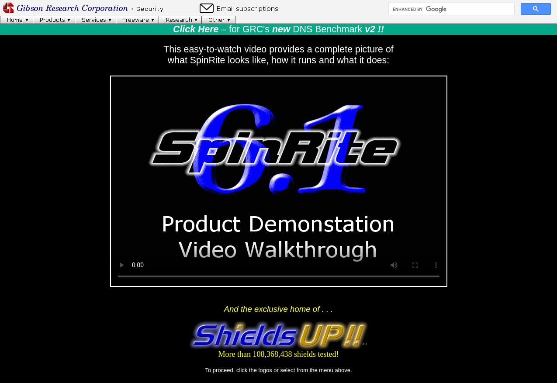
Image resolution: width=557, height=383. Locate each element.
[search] (451, 9)
